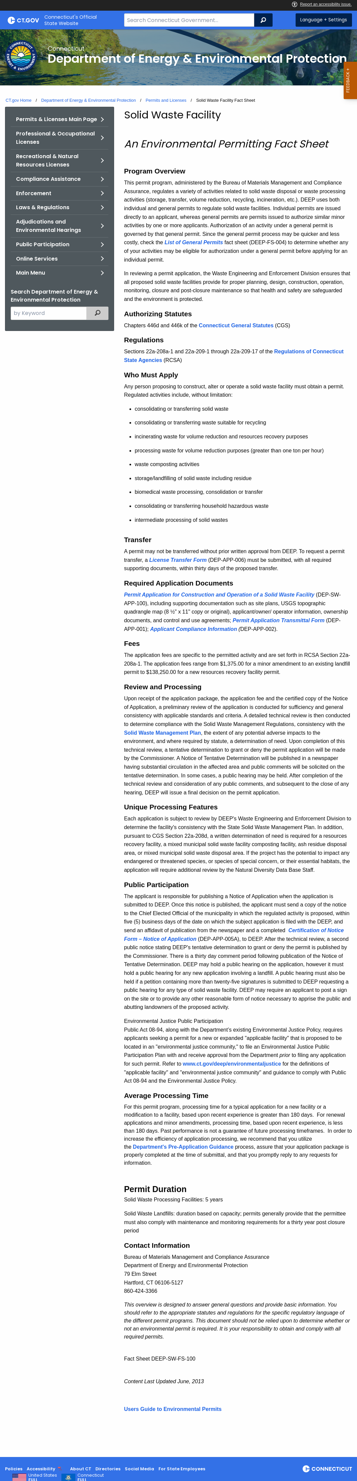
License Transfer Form (178, 560)
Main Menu (30, 273)
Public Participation (42, 244)
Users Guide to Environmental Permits (173, 1409)
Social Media (139, 1469)
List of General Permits (193, 242)
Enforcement (33, 193)
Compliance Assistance (48, 179)
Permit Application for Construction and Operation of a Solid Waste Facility (219, 595)
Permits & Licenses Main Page (56, 119)
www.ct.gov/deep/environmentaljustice (232, 1064)
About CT (80, 1469)
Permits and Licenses (165, 100)
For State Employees (181, 1469)
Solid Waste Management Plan (162, 733)
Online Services (37, 259)
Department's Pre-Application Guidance (183, 1147)
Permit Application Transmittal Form (279, 620)
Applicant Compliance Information (193, 629)
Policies (13, 1469)
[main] (178, 743)
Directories (107, 1469)
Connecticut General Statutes (236, 325)
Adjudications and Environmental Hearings (48, 226)
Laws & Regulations (42, 207)
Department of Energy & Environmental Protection (88, 100)
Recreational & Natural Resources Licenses (47, 160)
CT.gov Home (19, 100)
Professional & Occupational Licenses (55, 138)
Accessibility (41, 1469)
